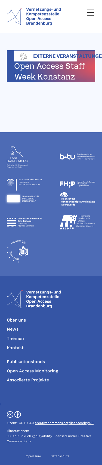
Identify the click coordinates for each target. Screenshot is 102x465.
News (12, 329)
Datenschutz (60, 456)
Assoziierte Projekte (28, 379)
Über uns (16, 320)
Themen (15, 338)
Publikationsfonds (26, 361)
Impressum (33, 456)
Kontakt (15, 347)
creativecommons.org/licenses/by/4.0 (64, 423)
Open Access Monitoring (32, 370)
